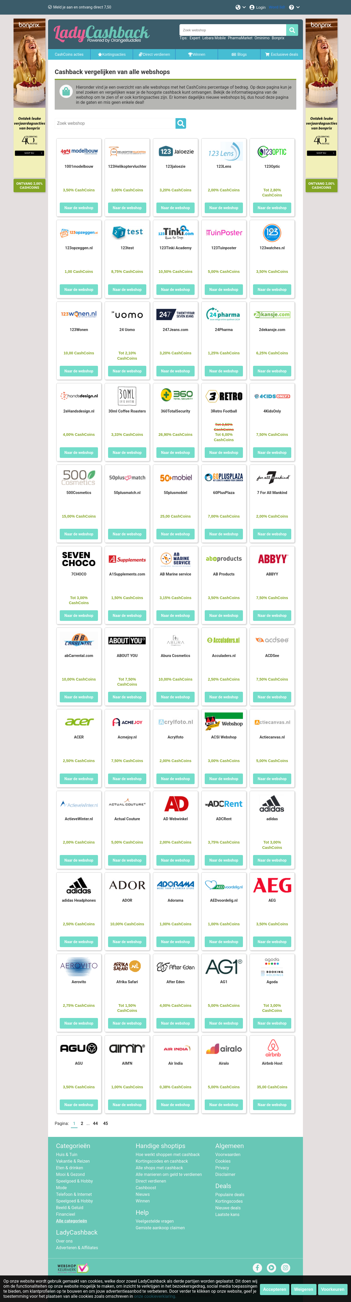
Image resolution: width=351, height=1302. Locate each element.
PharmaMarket (240, 38)
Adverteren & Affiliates (77, 1247)
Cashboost (146, 1187)
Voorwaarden (228, 1154)
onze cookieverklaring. (155, 1296)
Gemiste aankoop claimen (160, 1227)
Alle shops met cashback (159, 1167)
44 (95, 1123)
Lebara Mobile (214, 38)
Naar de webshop (79, 208)
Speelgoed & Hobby (74, 1181)
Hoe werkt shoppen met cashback (168, 1154)
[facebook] (257, 1267)
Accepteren (274, 1289)
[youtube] (271, 1267)
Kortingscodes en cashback (162, 1161)
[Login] (257, 7)
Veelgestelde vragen (155, 1221)
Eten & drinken (69, 1167)
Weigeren (303, 1289)
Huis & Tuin (66, 1154)
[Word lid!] (277, 7)
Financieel (65, 1214)
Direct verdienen (151, 1181)
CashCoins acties (69, 54)
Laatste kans (227, 1214)
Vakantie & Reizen (73, 1161)
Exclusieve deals (281, 54)
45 (105, 1123)
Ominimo (262, 38)
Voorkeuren (333, 1289)
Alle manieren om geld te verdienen (169, 1174)
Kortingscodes (229, 1201)
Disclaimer (225, 1174)
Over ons (64, 1241)
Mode (61, 1187)
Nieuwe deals (228, 1207)
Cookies (222, 1161)
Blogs (239, 54)
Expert (195, 38)
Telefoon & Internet (74, 1194)
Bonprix (278, 38)
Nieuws (143, 1194)
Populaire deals (230, 1194)
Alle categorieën (71, 1220)
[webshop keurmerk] (73, 1271)
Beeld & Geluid (69, 1207)
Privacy (222, 1167)
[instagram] (285, 1267)
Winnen (143, 1201)
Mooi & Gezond (70, 1174)
